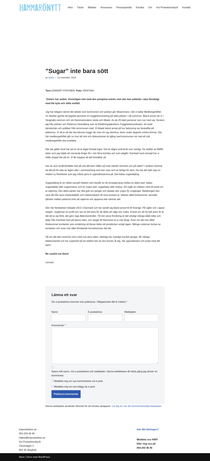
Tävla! (80, 7)
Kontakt (186, 7)
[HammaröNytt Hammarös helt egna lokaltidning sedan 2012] (40, 7)
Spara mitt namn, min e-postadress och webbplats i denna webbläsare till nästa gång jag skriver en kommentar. (104, 373)
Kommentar (58, 325)
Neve (22, 457)
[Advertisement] (105, 45)
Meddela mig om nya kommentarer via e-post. (78, 381)
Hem (70, 7)
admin (51, 77)
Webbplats (130, 312)
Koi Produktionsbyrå (167, 7)
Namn (54, 312)
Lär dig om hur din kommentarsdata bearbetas (136, 406)
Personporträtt (124, 7)
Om (150, 7)
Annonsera (106, 7)
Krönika (140, 7)
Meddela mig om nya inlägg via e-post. (74, 386)
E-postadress (95, 312)
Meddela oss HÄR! (147, 439)
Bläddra (92, 7)
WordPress (44, 457)
